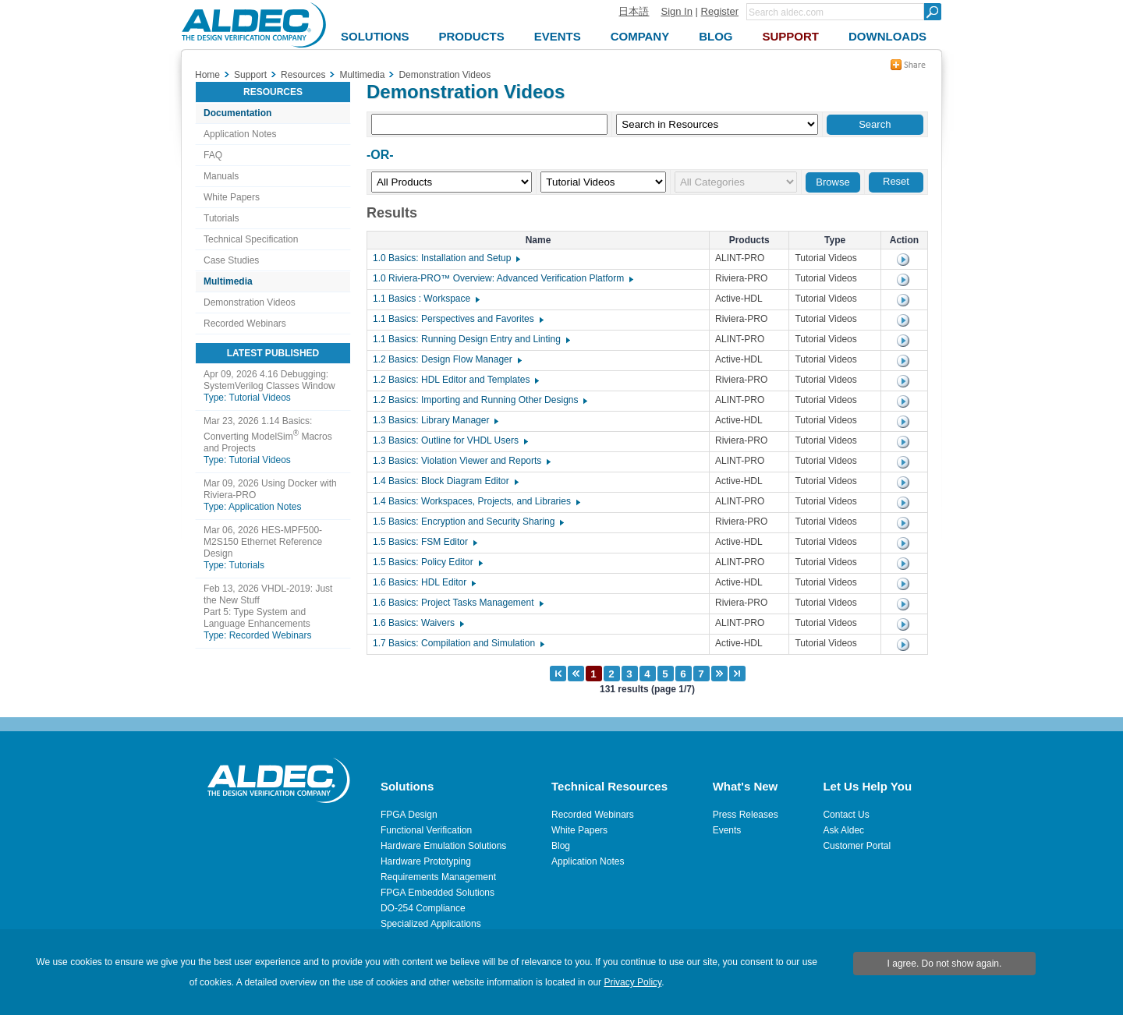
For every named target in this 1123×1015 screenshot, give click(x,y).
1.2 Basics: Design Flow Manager (446, 359)
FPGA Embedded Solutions (437, 892)
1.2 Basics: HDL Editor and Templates (455, 379)
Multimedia (228, 281)
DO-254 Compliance (423, 908)
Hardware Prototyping (426, 861)
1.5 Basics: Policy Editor (427, 562)
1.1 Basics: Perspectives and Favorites (457, 318)
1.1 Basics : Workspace (425, 298)
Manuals (221, 176)
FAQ (213, 155)
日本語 (633, 11)
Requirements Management (438, 877)
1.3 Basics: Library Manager (435, 420)
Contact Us (846, 814)
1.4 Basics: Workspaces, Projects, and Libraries (476, 501)
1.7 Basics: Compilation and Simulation (458, 643)
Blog (560, 845)
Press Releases (745, 814)
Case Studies (231, 260)
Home (207, 74)
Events (727, 830)
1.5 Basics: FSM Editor (424, 541)
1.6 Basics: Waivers (417, 622)
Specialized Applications (431, 923)
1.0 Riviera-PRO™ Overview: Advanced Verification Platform (502, 278)
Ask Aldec (843, 830)
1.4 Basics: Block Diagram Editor (445, 481)
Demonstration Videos (250, 302)
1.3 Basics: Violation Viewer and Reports (461, 460)
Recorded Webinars (245, 323)
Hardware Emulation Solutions (443, 845)
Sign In (676, 11)
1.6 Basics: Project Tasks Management (457, 602)
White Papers (232, 197)
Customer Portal (857, 845)
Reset (896, 181)
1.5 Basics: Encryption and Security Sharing (467, 521)
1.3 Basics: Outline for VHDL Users (449, 440)
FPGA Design (409, 814)
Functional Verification (426, 830)
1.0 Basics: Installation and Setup (446, 258)
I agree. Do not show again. (944, 963)
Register (720, 11)
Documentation (237, 113)
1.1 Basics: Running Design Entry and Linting (471, 339)
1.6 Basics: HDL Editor (423, 582)
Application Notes (240, 134)
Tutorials (221, 218)
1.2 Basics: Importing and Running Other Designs (479, 399)
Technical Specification (251, 239)
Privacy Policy (632, 982)
